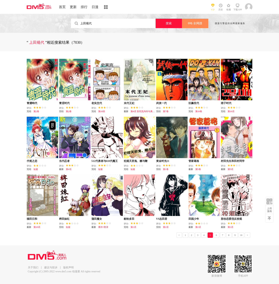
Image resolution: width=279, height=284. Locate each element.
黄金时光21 (162, 161)
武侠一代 (161, 103)
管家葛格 (194, 161)
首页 (62, 7)
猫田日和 (32, 218)
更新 (73, 7)
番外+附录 (103, 227)
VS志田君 (161, 218)
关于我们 (33, 267)
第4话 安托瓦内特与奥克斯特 (145, 111)
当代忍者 (64, 161)
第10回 (101, 111)
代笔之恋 (32, 161)
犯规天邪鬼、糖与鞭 (135, 161)
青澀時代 (32, 103)
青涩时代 (64, 103)
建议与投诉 (50, 267)
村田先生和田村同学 (233, 161)
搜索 (169, 23)
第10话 (36, 227)
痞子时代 (226, 103)
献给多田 (129, 218)
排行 (84, 7)
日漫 (95, 7)
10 (241, 235)
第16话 (231, 111)
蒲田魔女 (96, 218)
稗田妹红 (64, 218)
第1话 (133, 227)
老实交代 (96, 103)
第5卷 (198, 169)
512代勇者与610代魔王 (104, 161)
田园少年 (194, 218)
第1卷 (166, 169)
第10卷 (198, 111)
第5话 (230, 169)
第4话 (68, 169)
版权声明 (68, 267)
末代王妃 (129, 103)
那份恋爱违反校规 (231, 218)
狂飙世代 (194, 103)
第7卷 (166, 111)
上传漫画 (269, 210)
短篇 (35, 169)
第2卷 (36, 111)
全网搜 (195, 23)
